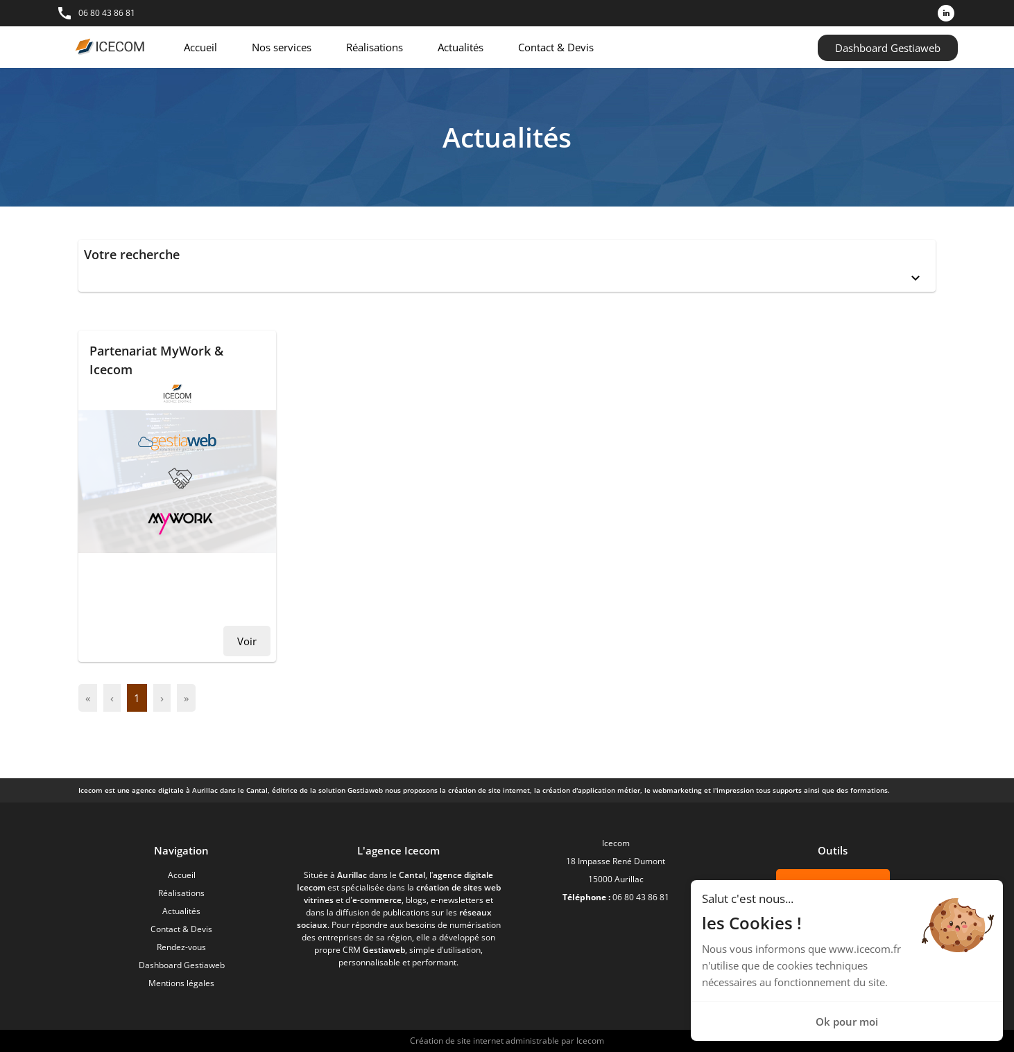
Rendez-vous (181, 947)
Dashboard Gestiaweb (887, 48)
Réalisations (374, 47)
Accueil (200, 47)
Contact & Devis (556, 47)
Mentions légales (181, 983)
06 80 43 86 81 (106, 13)
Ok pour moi (847, 1021)
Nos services (281, 47)
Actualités (460, 47)
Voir (247, 641)
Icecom (590, 1040)
